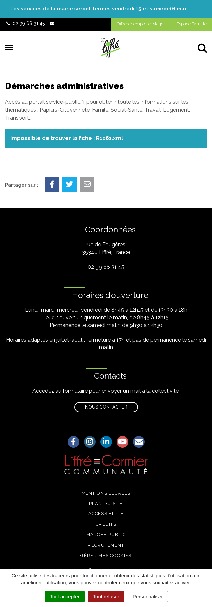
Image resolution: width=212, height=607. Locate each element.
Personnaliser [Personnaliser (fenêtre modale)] (148, 596)
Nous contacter (106, 407)
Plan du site (106, 503)
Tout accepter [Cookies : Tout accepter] (65, 596)
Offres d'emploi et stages (141, 23)
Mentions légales (106, 493)
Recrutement (106, 545)
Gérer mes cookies (105, 555)
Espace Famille (191, 23)
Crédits (106, 524)
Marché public (106, 534)
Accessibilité (106, 513)
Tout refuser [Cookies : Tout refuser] (106, 596)
